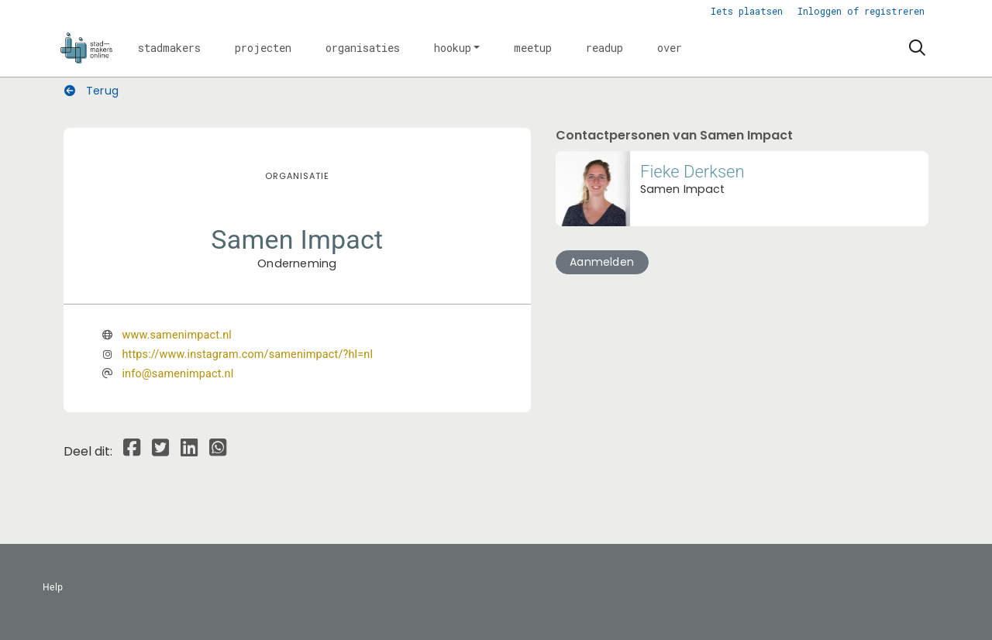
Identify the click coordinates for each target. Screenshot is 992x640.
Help (53, 587)
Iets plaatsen (747, 11)
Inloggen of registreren (861, 11)
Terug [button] (91, 90)
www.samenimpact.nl (177, 335)
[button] (169, 48)
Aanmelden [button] (602, 262)
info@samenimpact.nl (177, 373)
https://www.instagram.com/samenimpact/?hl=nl (247, 354)
